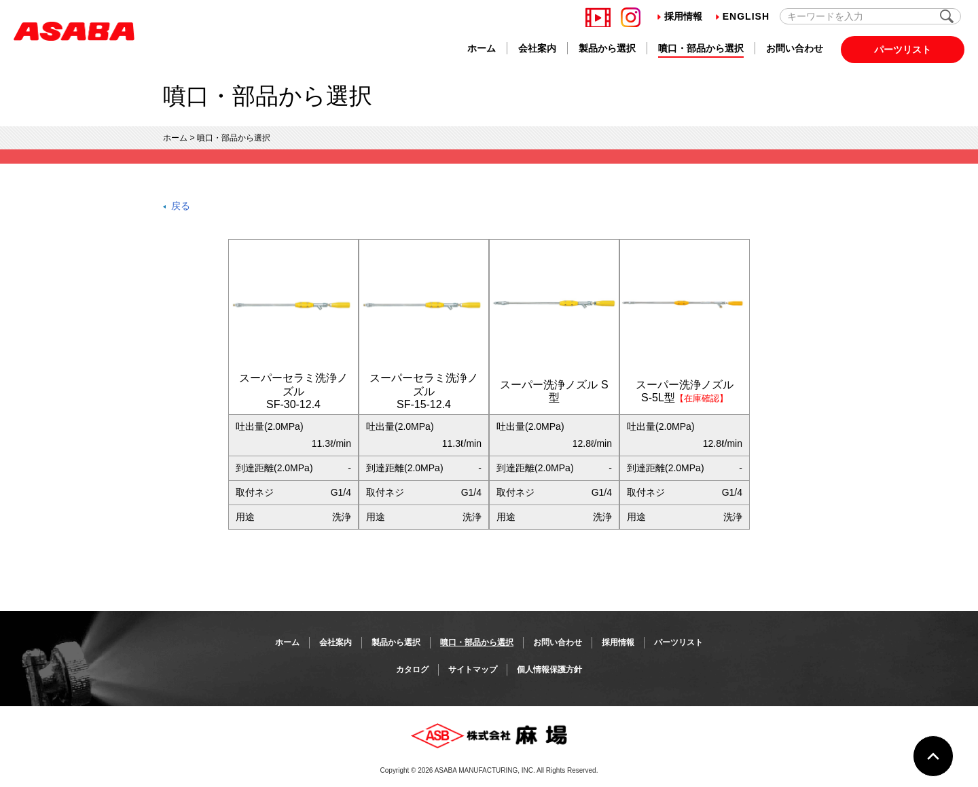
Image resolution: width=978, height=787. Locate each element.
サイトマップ (472, 669)
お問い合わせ (794, 48)
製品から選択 (607, 48)
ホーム (481, 48)
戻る (180, 205)
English (742, 16)
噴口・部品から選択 (701, 48)
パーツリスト (902, 49)
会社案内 (537, 48)
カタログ (412, 669)
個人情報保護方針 (549, 669)
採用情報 (679, 16)
